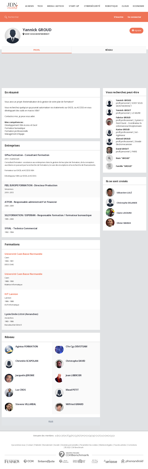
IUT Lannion (11, 294)
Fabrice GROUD (123, 117)
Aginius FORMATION (26, 346)
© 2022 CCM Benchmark (74, 447)
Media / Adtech (55, 5)
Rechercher (13, 16)
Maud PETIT (72, 389)
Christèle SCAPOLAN (26, 360)
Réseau (109, 50)
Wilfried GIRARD (74, 404)
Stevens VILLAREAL (25, 404)
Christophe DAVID (75, 360)
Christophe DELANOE (127, 202)
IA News (29, 5)
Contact (30, 445)
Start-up (74, 5)
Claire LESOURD (124, 212)
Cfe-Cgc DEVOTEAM (76, 346)
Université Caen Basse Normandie (23, 254)
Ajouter (138, 30)
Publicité (38, 445)
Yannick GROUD (123, 100)
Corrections (132, 445)
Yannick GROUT (123, 110)
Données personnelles (70, 445)
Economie (138, 5)
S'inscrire (118, 16)
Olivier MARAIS (124, 223)
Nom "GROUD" (123, 158)
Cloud (125, 5)
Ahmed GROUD (123, 138)
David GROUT (122, 148)
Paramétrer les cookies (89, 445)
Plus (51, 421)
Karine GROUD (123, 129)
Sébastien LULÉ (124, 192)
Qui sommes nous (18, 445)
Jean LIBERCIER (74, 375)
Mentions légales (105, 445)
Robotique (111, 5)
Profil (36, 50)
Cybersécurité (92, 5)
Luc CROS (20, 389)
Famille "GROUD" (124, 166)
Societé (57, 445)
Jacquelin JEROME (24, 375)
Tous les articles (120, 445)
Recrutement (47, 445)
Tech (40, 5)
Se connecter (134, 16)
